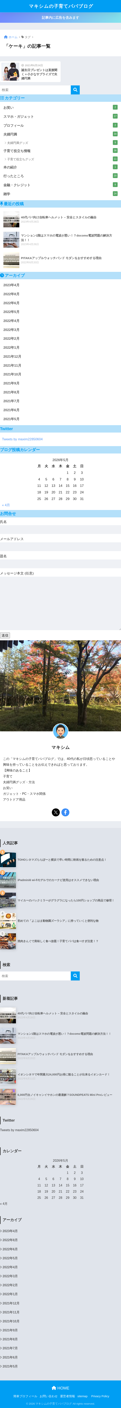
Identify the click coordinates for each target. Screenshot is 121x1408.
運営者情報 (67, 1396)
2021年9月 (11, 383)
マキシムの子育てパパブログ (61, 6)
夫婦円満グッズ (62, 142)
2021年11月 (12, 365)
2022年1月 (11, 348)
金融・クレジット (60, 184)
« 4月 (6, 505)
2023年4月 (11, 285)
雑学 (60, 193)
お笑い (60, 107)
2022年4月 (11, 321)
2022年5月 (11, 312)
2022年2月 (11, 339)
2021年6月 (11, 410)
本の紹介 (60, 166)
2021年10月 (12, 374)
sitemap (82, 1396)
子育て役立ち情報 (60, 150)
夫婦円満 (60, 134)
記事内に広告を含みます (60, 18)
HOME (60, 1388)
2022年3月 (11, 330)
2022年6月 (11, 303)
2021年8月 (11, 392)
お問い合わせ (49, 1396)
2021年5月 (11, 419)
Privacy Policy (100, 1396)
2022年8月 (11, 294)
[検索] (75, 89)
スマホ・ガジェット (60, 116)
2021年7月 (11, 401)
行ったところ (60, 175)
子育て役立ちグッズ (62, 158)
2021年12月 (12, 356)
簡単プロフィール (25, 1396)
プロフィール (60, 125)
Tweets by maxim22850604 (22, 439)
